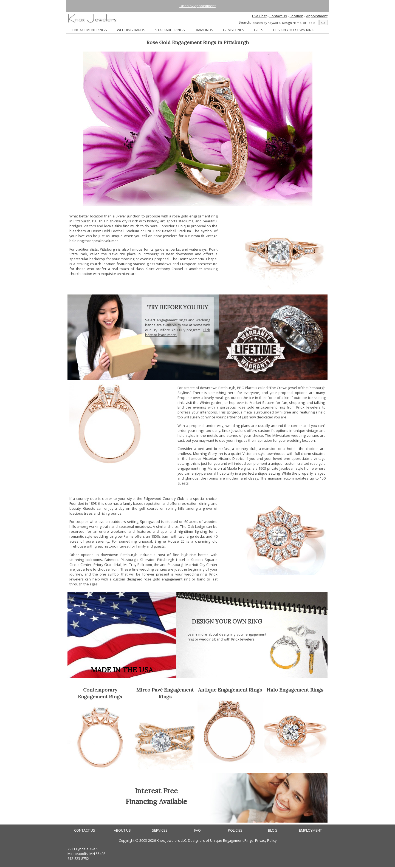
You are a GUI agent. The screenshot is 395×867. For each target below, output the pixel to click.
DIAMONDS (204, 29)
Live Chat (259, 15)
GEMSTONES (233, 29)
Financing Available (156, 801)
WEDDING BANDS (131, 29)
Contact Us (278, 15)
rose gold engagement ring (194, 216)
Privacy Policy (265, 840)
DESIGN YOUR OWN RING (293, 29)
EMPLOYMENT (310, 830)
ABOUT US (122, 830)
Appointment (317, 15)
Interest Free (156, 790)
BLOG (272, 830)
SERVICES (160, 830)
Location (296, 15)
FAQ (197, 830)
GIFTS (258, 29)
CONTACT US (84, 830)
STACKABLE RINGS (170, 29)
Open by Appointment (197, 5)
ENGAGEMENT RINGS (89, 29)
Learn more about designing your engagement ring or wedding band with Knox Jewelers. (227, 637)
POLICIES (235, 830)
